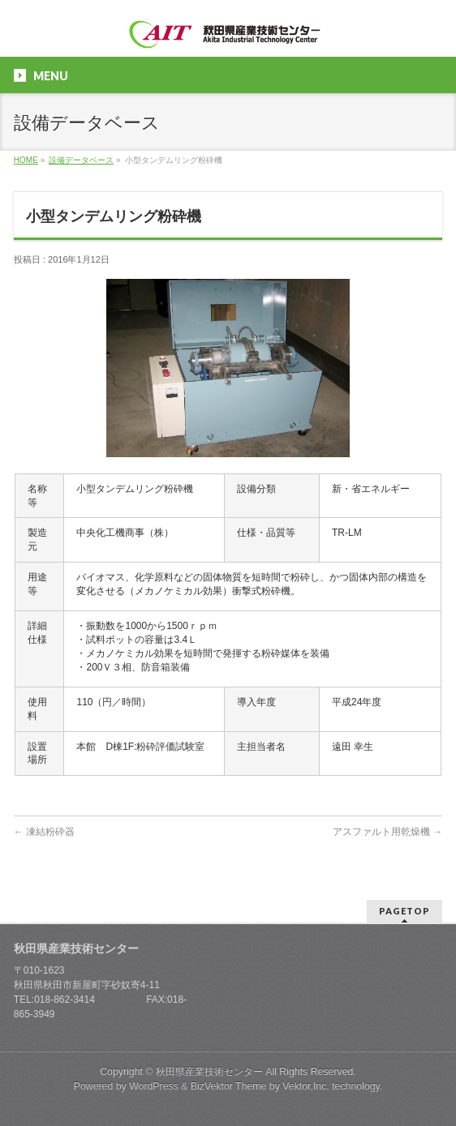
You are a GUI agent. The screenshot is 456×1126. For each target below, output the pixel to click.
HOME (26, 160)
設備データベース (81, 160)
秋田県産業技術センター (209, 1071)
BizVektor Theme (229, 1086)
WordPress (154, 1086)
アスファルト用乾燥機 (387, 831)
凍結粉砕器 (44, 831)
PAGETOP (404, 911)
